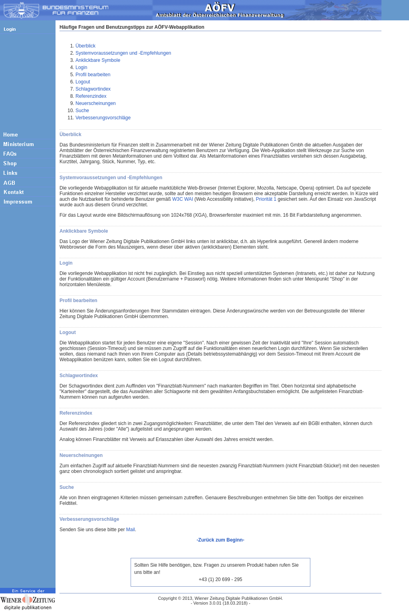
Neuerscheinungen (95, 103)
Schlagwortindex (93, 89)
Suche (82, 110)
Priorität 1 (266, 199)
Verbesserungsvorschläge (103, 118)
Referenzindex (90, 96)
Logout (82, 82)
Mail (130, 529)
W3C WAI (182, 199)
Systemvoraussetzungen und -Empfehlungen (123, 53)
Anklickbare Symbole (97, 60)
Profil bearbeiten (92, 74)
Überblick (85, 46)
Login (81, 67)
